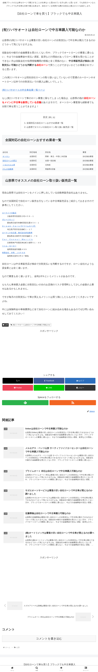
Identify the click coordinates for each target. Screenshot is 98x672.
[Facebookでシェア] (49, 381)
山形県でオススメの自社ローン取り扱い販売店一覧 (50, 127)
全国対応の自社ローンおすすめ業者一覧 (45, 123)
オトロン (6, 156)
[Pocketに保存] (18, 388)
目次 (45, 117)
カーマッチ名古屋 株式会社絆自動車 (17, 233)
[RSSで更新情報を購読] (73, 402)
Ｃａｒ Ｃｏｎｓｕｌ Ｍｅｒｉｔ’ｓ (17, 239)
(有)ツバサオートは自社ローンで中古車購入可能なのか (30, 325)
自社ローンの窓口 (10, 161)
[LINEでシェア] (49, 388)
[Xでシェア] (18, 381)
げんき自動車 (8, 169)
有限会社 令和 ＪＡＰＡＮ (13, 253)
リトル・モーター (9, 246)
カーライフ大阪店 (9, 213)
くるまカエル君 (9, 165)
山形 (5, 325)
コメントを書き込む (49, 638)
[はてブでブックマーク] (80, 381)
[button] (80, 388)
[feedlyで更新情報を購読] (25, 402)
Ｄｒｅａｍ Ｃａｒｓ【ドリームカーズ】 (19, 226)
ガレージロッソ (8, 220)
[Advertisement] (49, 351)
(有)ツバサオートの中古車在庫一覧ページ (23, 90)
